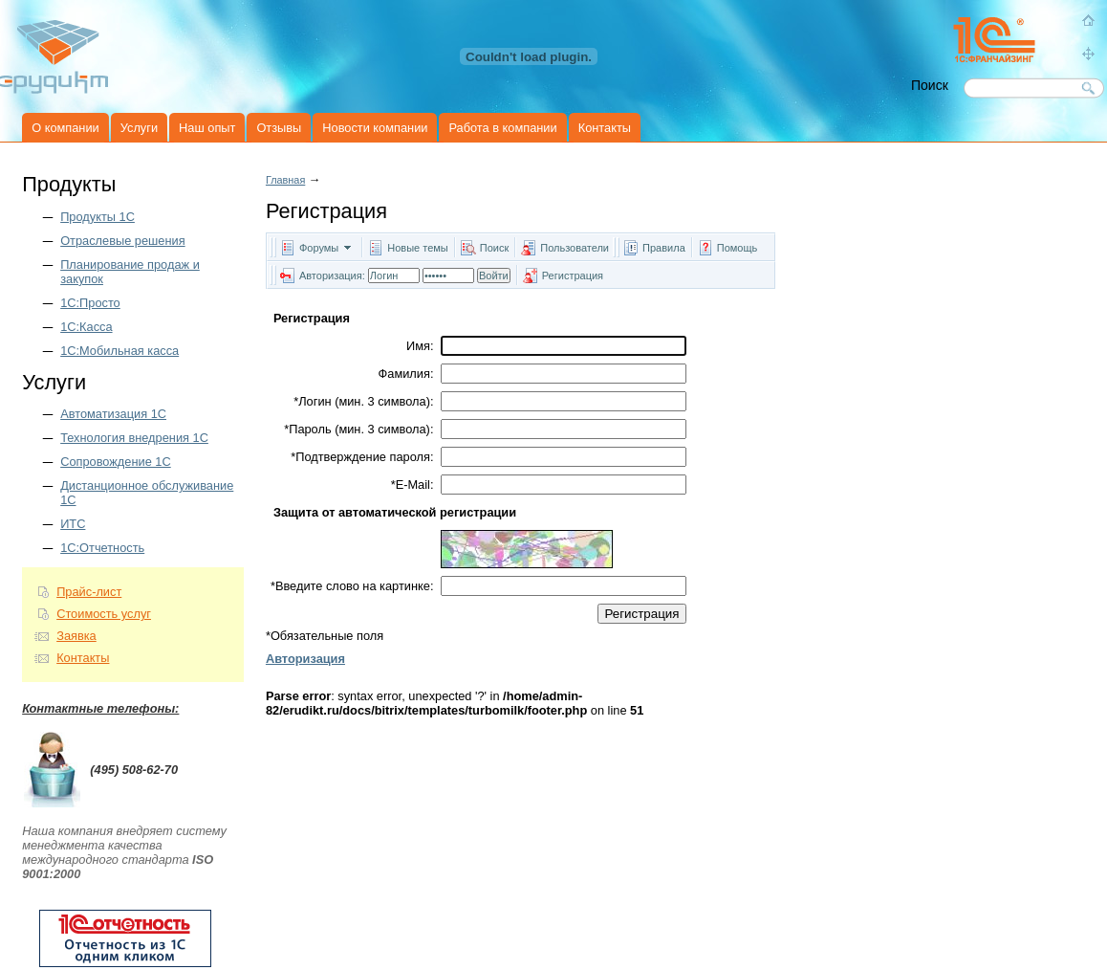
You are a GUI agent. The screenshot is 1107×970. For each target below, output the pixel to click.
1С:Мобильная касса (119, 350)
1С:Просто (90, 303)
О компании (65, 128)
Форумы (318, 248)
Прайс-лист (88, 591)
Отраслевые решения (122, 240)
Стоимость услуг (103, 613)
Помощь (737, 248)
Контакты (604, 128)
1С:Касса (86, 327)
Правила (663, 248)
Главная (285, 180)
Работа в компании (502, 128)
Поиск (494, 248)
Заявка (76, 635)
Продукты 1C (97, 216)
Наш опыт (207, 128)
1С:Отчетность (102, 547)
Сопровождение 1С (115, 461)
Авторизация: (332, 275)
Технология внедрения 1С (134, 437)
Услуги (139, 128)
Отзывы (278, 128)
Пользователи (576, 248)
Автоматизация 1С (113, 414)
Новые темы (417, 248)
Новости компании (374, 128)
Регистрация (572, 275)
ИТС (72, 524)
